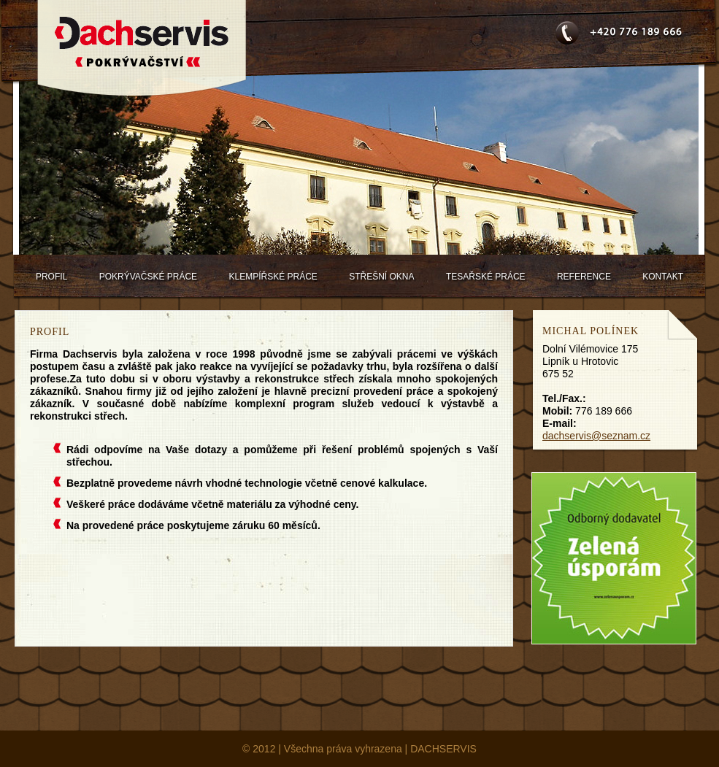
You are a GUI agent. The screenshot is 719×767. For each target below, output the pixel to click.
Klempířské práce (272, 276)
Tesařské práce (486, 276)
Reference (584, 276)
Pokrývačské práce (148, 276)
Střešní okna (381, 276)
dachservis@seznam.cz (596, 436)
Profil (51, 276)
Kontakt (662, 276)
